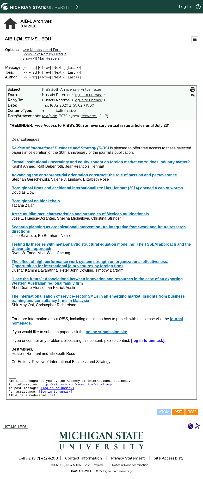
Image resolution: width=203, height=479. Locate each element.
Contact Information (83, 458)
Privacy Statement (128, 458)
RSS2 (191, 412)
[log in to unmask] (88, 95)
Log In (185, 6)
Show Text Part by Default (45, 54)
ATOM (164, 412)
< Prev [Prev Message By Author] (44, 77)
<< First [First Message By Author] (30, 77)
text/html (89, 116)
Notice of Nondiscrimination (130, 465)
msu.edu (98, 465)
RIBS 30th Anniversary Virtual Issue (71, 89)
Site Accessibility (169, 458)
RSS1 (178, 412)
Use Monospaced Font (42, 50)
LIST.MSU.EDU (15, 427)
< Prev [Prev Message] (44, 67)
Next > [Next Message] (58, 67)
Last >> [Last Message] (74, 67)
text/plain (49, 116)
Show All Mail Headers (41, 58)
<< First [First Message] (30, 67)
